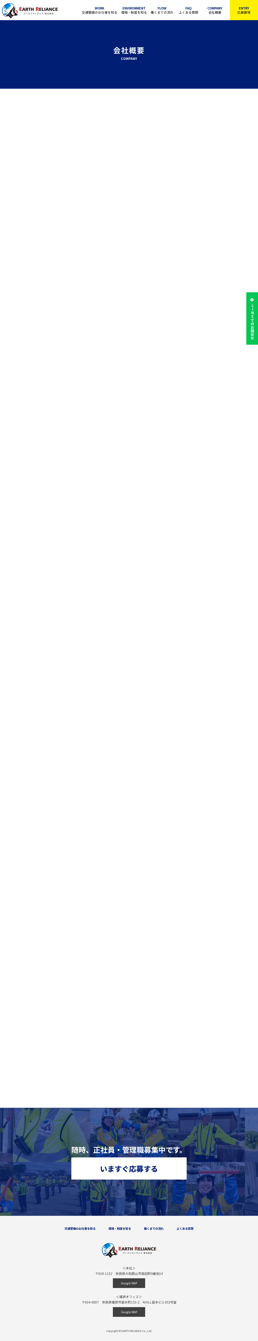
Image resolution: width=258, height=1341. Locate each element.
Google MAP (129, 1283)
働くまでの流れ (161, 10)
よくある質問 (188, 10)
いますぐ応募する (129, 1168)
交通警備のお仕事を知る (99, 10)
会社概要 (215, 10)
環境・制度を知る (133, 10)
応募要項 (244, 10)
